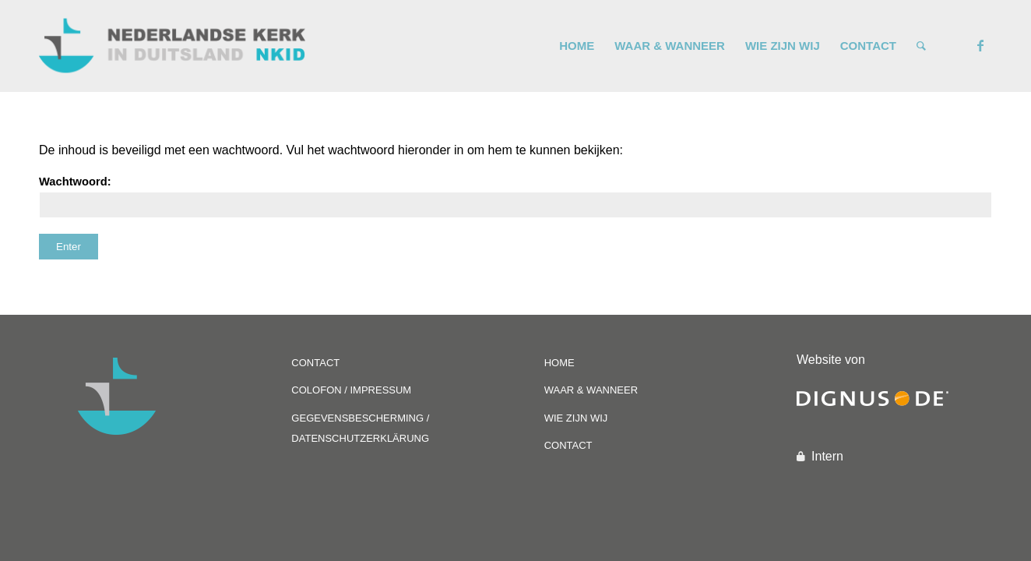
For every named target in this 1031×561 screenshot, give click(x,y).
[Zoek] (921, 46)
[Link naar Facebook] (980, 45)
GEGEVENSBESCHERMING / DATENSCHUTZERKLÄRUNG (360, 428)
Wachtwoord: (515, 196)
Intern (827, 456)
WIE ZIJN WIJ (576, 418)
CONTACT (315, 363)
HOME (559, 363)
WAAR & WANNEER (591, 390)
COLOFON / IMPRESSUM (351, 390)
